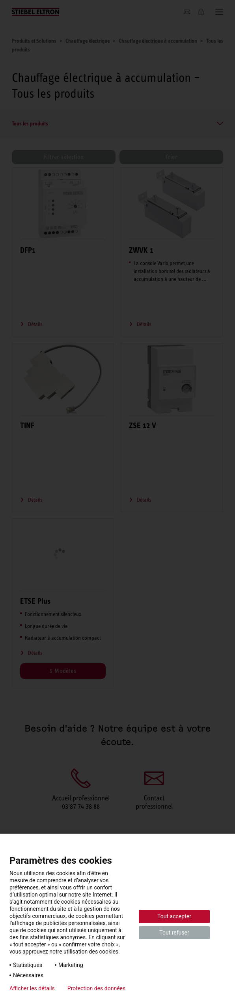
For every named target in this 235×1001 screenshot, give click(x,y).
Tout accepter (174, 916)
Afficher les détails (32, 988)
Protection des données (96, 988)
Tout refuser (174, 932)
